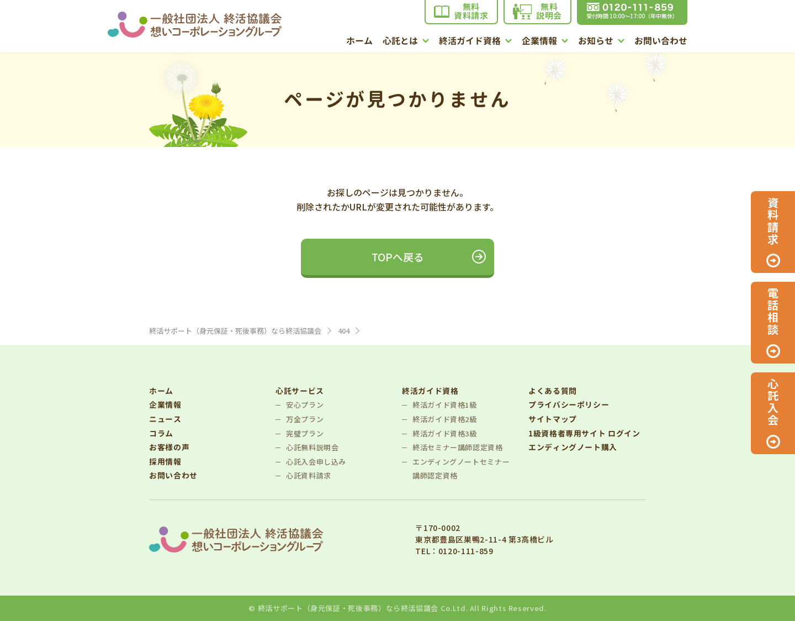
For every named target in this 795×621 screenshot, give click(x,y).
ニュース (165, 419)
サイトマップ (552, 419)
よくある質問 (552, 391)
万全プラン (305, 419)
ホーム (359, 41)
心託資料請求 (308, 475)
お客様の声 (169, 447)
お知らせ (601, 41)
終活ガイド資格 (475, 41)
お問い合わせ (660, 41)
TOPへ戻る (398, 256)
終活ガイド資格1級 (444, 404)
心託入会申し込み (316, 461)
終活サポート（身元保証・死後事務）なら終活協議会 (348, 608)
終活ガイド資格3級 (444, 433)
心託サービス (299, 391)
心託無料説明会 (312, 447)
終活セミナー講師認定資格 (457, 447)
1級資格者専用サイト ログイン (584, 433)
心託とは (406, 41)
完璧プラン (305, 433)
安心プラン (305, 404)
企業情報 (545, 41)
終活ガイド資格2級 (444, 419)
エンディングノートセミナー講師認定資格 (461, 468)
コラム (161, 433)
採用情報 (165, 461)
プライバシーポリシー (568, 404)
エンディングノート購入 (572, 447)
